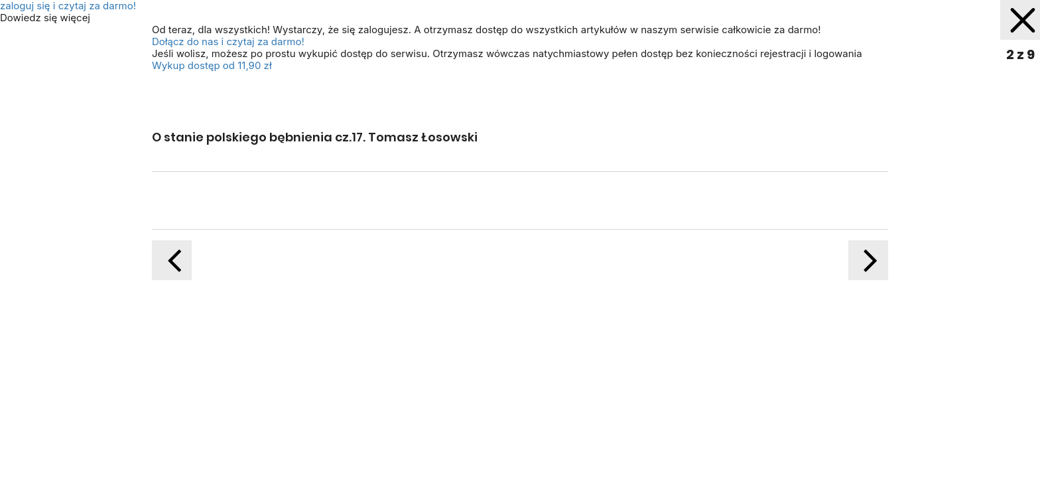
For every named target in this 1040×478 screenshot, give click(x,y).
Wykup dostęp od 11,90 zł (212, 65)
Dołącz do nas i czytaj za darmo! (228, 41)
